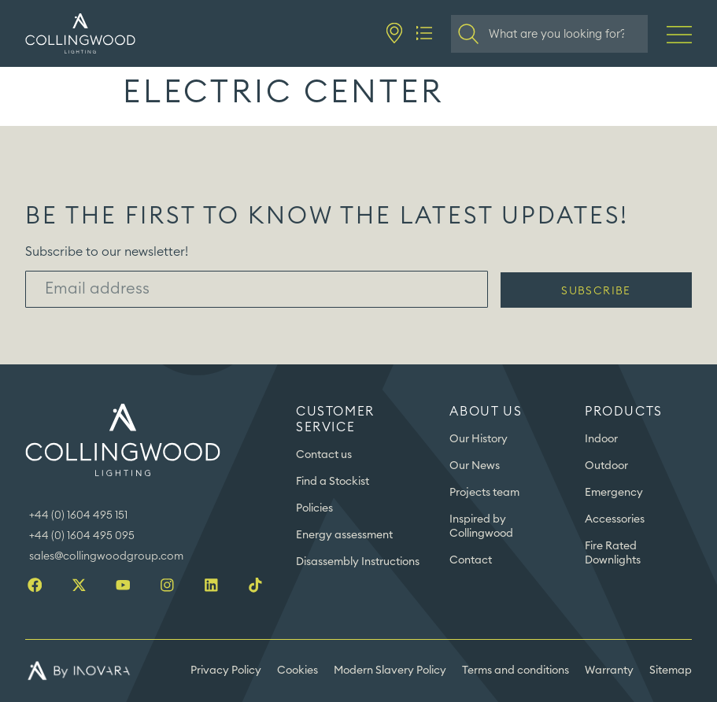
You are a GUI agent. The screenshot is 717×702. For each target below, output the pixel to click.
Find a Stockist (332, 481)
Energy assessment (344, 535)
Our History (478, 439)
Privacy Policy (225, 670)
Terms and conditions (515, 670)
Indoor (601, 439)
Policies (314, 508)
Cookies (297, 670)
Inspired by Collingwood (481, 526)
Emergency (614, 492)
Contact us (324, 454)
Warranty (609, 670)
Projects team (484, 492)
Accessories (615, 519)
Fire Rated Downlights (613, 553)
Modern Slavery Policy (390, 670)
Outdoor (606, 465)
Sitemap (670, 670)
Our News (474, 465)
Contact (470, 560)
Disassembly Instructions (357, 561)
